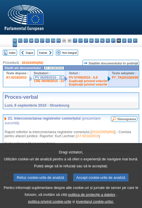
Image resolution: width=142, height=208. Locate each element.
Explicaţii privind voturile (88, 81)
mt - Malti (97, 40)
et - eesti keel (42, 40)
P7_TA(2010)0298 (125, 77)
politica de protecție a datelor (92, 199)
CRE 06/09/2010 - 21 (49, 81)
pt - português (113, 40)
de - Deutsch (37, 40)
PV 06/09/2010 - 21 (49, 77)
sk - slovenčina (124, 40)
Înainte (43, 52)
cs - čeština (26, 40)
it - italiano (75, 40)
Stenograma (126, 119)
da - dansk (31, 40)
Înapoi (29, 52)
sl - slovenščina (130, 40)
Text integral (69, 52)
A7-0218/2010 (16, 77)
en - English (53, 40)
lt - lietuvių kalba (86, 40)
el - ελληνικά (48, 40)
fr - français (58, 40)
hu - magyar (91, 40)
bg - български (15, 40)
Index (12, 52)
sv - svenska (15, 45)
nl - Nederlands (102, 40)
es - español (20, 40)
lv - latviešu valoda (80, 40)
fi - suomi (135, 40)
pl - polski (108, 40)
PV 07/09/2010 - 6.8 (83, 77)
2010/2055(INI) (32, 62)
